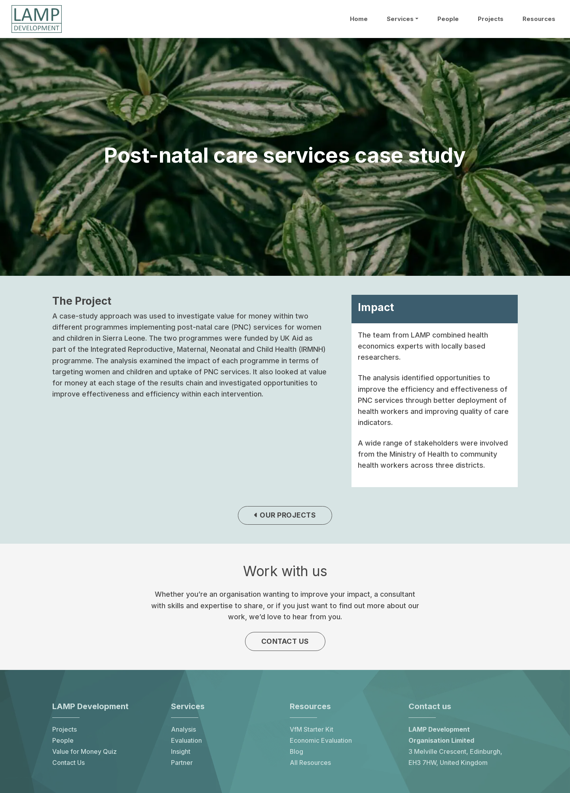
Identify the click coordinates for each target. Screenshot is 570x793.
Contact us (285, 642)
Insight (180, 753)
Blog (296, 753)
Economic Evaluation (321, 742)
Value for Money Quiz (84, 753)
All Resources (310, 764)
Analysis (183, 731)
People (448, 19)
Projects (491, 19)
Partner (182, 764)
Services (400, 19)
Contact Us (68, 764)
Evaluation (186, 742)
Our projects (285, 515)
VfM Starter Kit (311, 731)
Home (359, 19)
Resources (538, 19)
